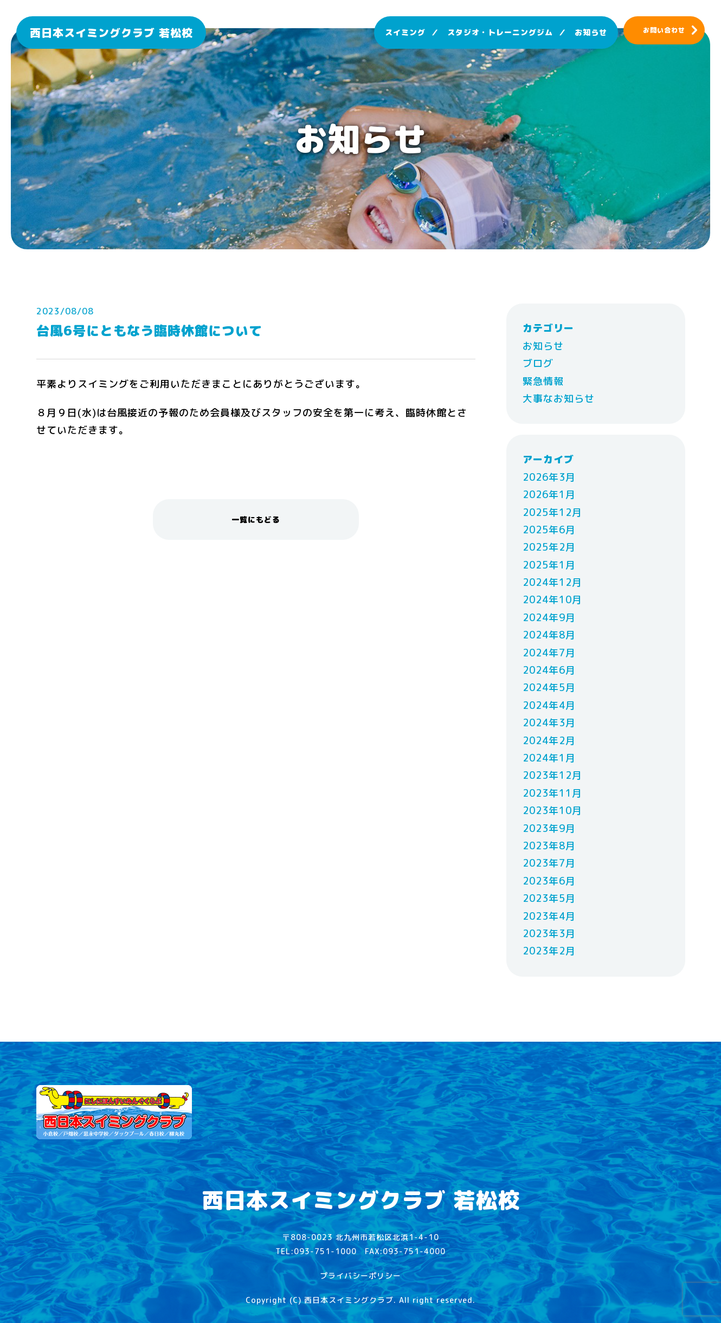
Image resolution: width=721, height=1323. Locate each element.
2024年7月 (549, 653)
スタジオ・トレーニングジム (500, 32)
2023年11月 (552, 793)
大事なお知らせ (559, 398)
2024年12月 (552, 582)
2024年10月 (552, 599)
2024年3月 (549, 723)
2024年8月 (549, 635)
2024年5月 (549, 687)
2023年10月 (552, 810)
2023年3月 (549, 933)
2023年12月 (552, 775)
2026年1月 (549, 494)
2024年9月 (549, 617)
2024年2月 (549, 740)
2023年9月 (549, 828)
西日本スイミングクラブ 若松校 (111, 32)
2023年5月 (549, 898)
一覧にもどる (255, 519)
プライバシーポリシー (360, 1275)
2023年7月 (549, 863)
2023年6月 (549, 881)
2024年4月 (549, 705)
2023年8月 (549, 846)
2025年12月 (552, 512)
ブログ (538, 363)
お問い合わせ (664, 30)
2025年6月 (549, 530)
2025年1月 (549, 565)
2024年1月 (549, 758)
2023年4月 (549, 916)
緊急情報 (543, 381)
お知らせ (591, 32)
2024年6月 (549, 670)
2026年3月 (549, 477)
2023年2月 (549, 951)
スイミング (405, 32)
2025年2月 (549, 547)
